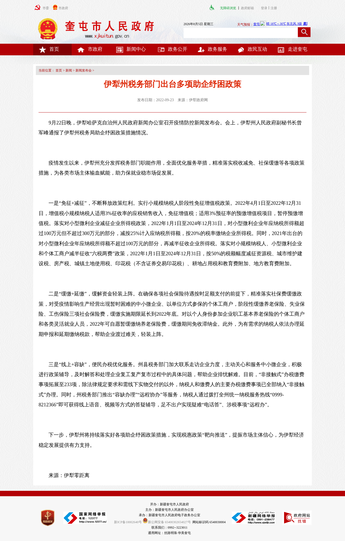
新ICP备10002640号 (128, 522)
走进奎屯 (292, 49)
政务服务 (212, 49)
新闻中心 (131, 49)
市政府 (89, 49)
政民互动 (252, 49)
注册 (275, 8)
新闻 (68, 70)
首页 (49, 49)
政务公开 (172, 49)
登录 (264, 8)
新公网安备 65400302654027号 (167, 522)
